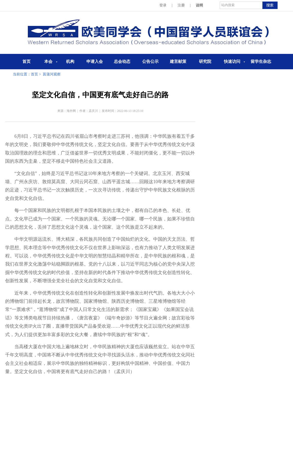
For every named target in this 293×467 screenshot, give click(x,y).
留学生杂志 (261, 61)
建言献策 (178, 61)
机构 (70, 61)
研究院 (205, 61)
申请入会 (94, 61)
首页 (26, 61)
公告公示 (150, 61)
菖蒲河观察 (52, 74)
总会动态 (122, 61)
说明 (199, 5)
